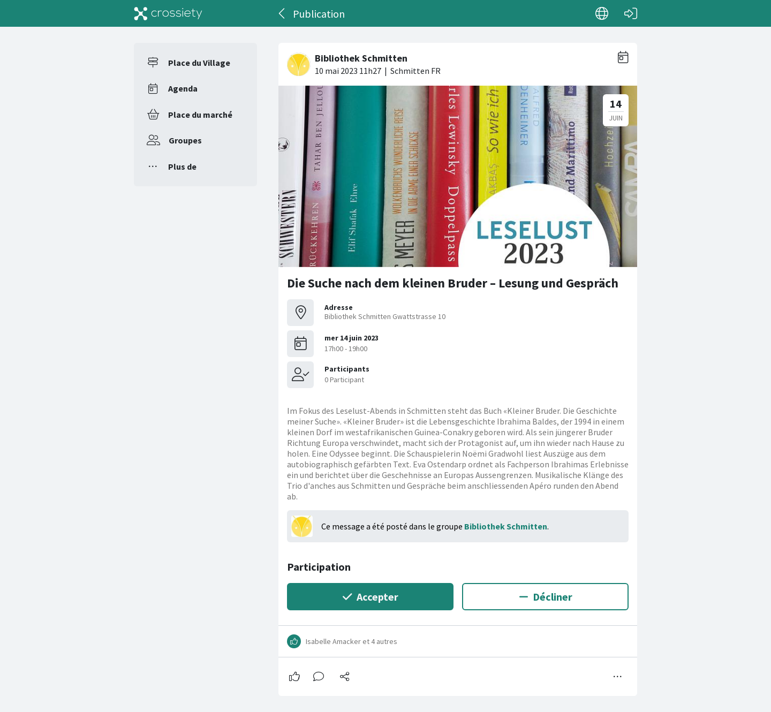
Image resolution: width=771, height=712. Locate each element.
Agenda (183, 88)
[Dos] (282, 13)
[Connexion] (631, 13)
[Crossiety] (168, 13)
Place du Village (199, 62)
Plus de (182, 166)
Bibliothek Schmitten (505, 526)
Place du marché (200, 114)
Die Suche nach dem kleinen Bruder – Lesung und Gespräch (452, 283)
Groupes (185, 140)
